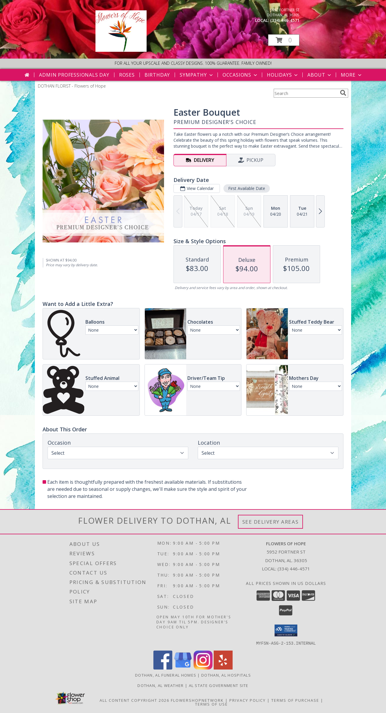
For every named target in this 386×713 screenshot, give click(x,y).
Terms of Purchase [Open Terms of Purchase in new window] (295, 700)
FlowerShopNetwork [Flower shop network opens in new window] (197, 700)
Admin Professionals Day (74, 75)
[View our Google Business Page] (182, 667)
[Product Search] (305, 93)
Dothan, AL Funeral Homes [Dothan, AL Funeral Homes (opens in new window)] (165, 674)
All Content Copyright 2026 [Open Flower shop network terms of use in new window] (134, 700)
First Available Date (246, 188)
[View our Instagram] (203, 667)
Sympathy (197, 75)
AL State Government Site (219, 685)
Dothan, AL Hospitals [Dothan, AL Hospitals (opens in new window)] (226, 674)
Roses (127, 75)
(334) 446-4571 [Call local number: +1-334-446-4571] (284, 20)
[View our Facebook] (162, 667)
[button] (283, 40)
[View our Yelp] (223, 667)
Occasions (240, 75)
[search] (343, 93)
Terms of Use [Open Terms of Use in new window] (211, 703)
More (351, 75)
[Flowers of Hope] (121, 50)
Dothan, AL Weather (160, 685)
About (319, 75)
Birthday (157, 75)
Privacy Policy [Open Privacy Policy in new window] (247, 700)
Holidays (283, 75)
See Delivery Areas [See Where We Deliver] (270, 521)
